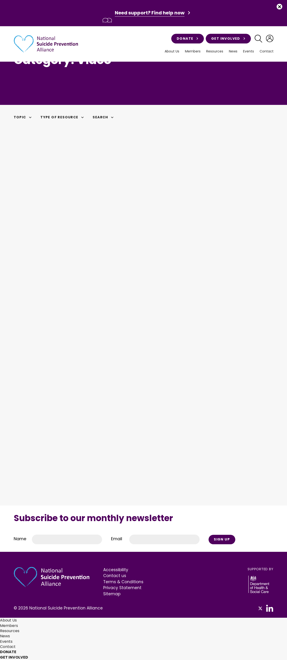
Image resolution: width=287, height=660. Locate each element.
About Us (172, 51)
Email (116, 539)
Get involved (228, 38)
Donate (187, 38)
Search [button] (104, 117)
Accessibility (115, 570)
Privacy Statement (122, 588)
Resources (214, 51)
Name (20, 539)
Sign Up (222, 539)
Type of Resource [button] (62, 117)
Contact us (114, 576)
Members (193, 51)
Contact (267, 51)
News (233, 51)
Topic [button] (23, 117)
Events (248, 51)
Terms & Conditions (123, 582)
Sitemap (111, 594)
